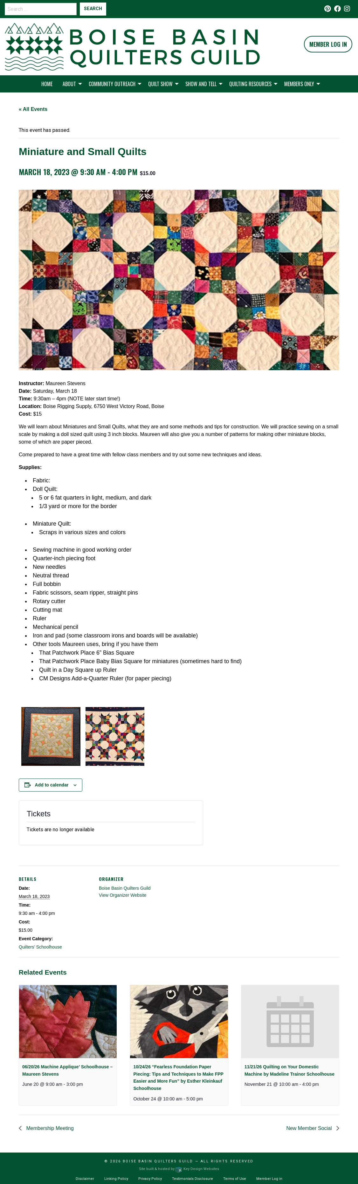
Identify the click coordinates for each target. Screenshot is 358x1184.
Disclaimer (85, 1179)
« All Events (33, 109)
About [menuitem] (69, 84)
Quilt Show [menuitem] (160, 84)
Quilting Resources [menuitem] (250, 84)
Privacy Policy (150, 1179)
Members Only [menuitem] (299, 84)
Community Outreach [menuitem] (112, 84)
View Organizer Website (123, 895)
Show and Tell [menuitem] (201, 84)
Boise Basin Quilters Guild (125, 888)
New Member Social (309, 1128)
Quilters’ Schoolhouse (40, 946)
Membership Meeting (49, 1128)
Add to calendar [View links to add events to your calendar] (52, 784)
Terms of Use (234, 1179)
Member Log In (328, 44)
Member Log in (269, 1179)
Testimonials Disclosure (192, 1179)
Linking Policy (116, 1179)
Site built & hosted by (179, 1169)
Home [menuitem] (46, 84)
